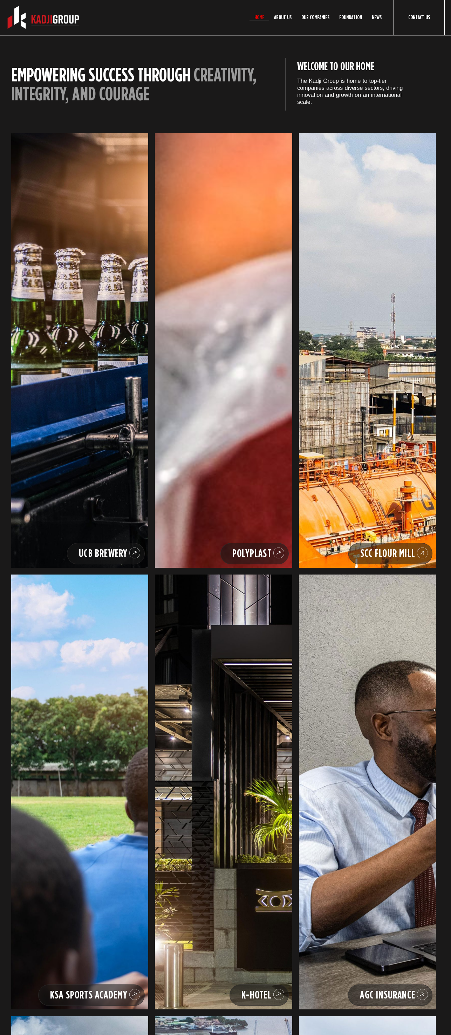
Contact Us (419, 17)
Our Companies (315, 17)
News (377, 17)
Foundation (350, 17)
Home (259, 17)
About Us (283, 17)
